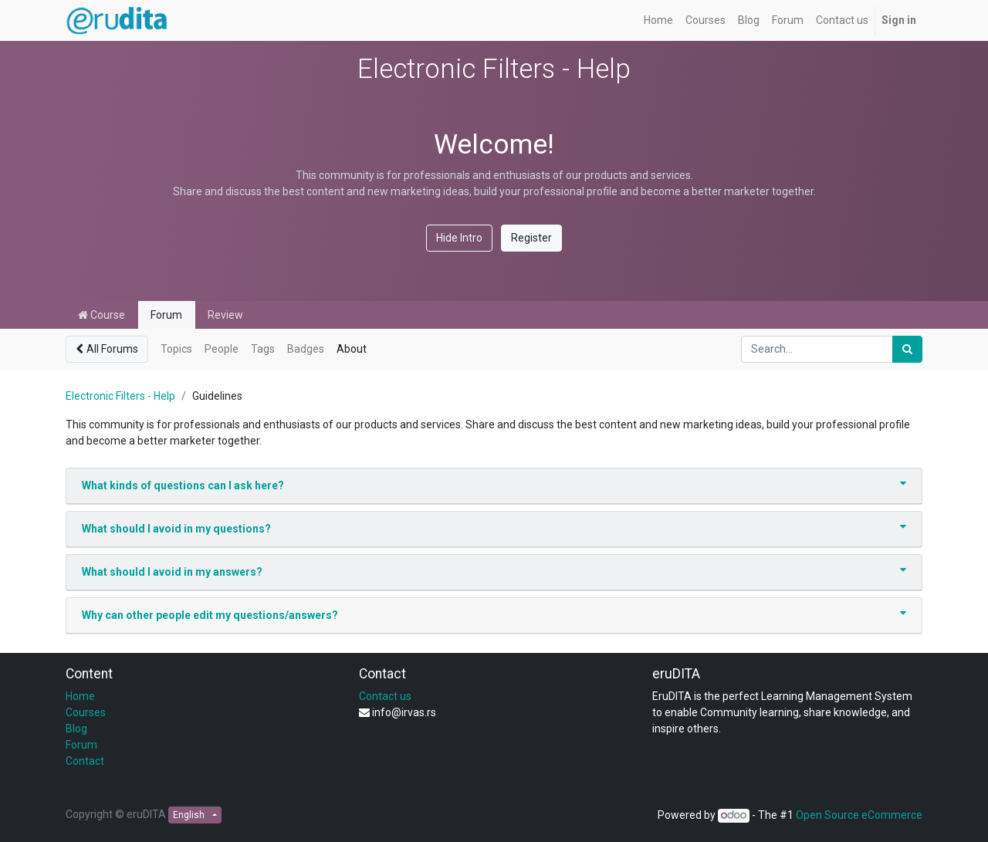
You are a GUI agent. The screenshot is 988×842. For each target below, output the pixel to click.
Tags (263, 349)
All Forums (107, 349)
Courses (86, 712)
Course (101, 315)
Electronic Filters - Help (120, 396)
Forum (166, 315)
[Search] (907, 349)
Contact (85, 761)
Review (225, 315)
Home (80, 696)
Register (531, 238)
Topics (176, 349)
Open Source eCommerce (859, 815)
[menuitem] (658, 20)
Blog (76, 728)
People (222, 349)
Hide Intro (459, 238)
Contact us (385, 696)
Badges (305, 349)
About (352, 349)
